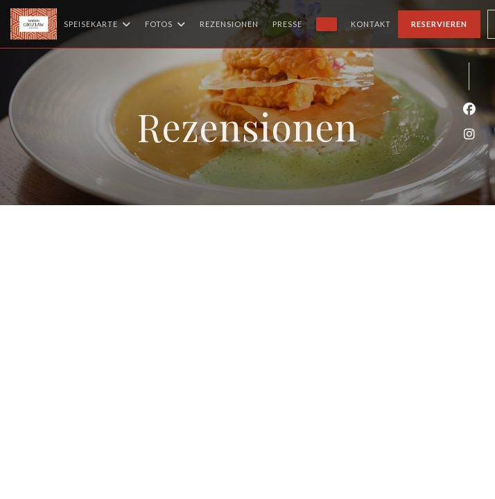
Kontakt (371, 23)
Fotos (165, 24)
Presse (287, 23)
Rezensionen (229, 23)
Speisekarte (97, 24)
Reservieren (439, 23)
